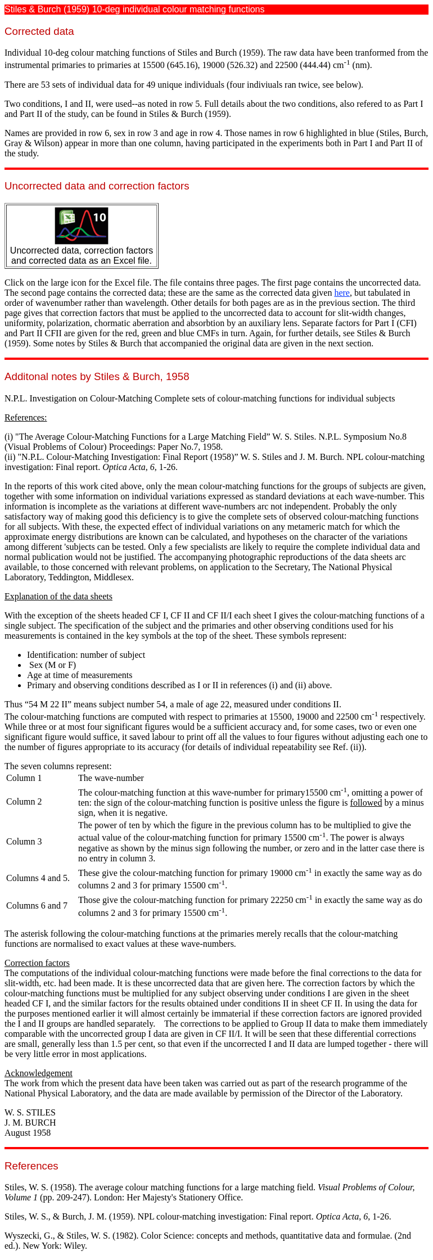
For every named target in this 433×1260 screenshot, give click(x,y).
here (342, 292)
